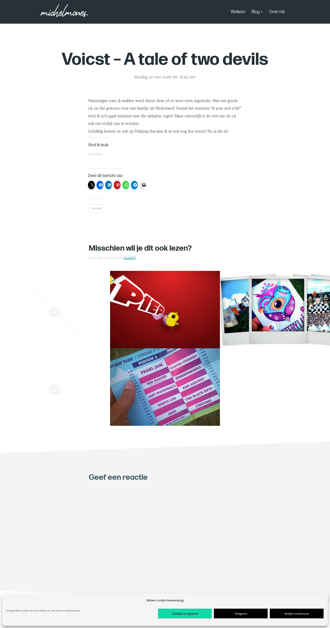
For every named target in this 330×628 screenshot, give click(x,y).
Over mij (276, 11)
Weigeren (241, 613)
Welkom (238, 11)
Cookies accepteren (185, 613)
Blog (257, 11)
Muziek (97, 209)
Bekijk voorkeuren (297, 613)
